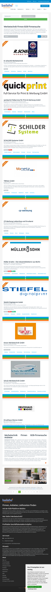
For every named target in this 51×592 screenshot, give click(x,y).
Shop (13, 271)
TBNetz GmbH (9, 181)
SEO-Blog (4, 577)
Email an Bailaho (6, 563)
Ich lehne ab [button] (38, 586)
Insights (39, 9)
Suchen (25, 19)
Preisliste (4, 567)
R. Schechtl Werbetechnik (13, 61)
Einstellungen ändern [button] (32, 588)
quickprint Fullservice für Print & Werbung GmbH (22, 100)
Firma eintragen (45, 5)
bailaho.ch (34, 488)
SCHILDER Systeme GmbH (13, 140)
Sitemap (4, 575)
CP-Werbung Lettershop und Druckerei (18, 221)
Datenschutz (5, 569)
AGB (3, 573)
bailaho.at (23, 488)
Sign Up (29, 1)
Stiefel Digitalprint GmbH (13, 302)
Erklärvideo (13, 9)
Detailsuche (21, 9)
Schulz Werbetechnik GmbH (14, 381)
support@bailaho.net (9, 538)
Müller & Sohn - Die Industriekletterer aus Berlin (22, 262)
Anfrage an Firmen (6, 565)
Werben (28, 9)
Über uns (4, 560)
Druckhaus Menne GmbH (13, 420)
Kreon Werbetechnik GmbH (14, 343)
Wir (33, 9)
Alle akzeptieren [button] (31, 586)
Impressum (4, 571)
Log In (34, 1)
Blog (45, 9)
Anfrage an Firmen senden (43, 1)
